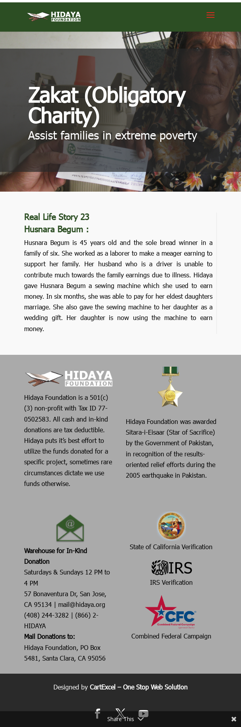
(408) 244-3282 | (49, 615)
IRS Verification (171, 572)
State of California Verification (171, 530)
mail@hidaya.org (81, 604)
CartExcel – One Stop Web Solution (139, 687)
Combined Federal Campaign (171, 617)
